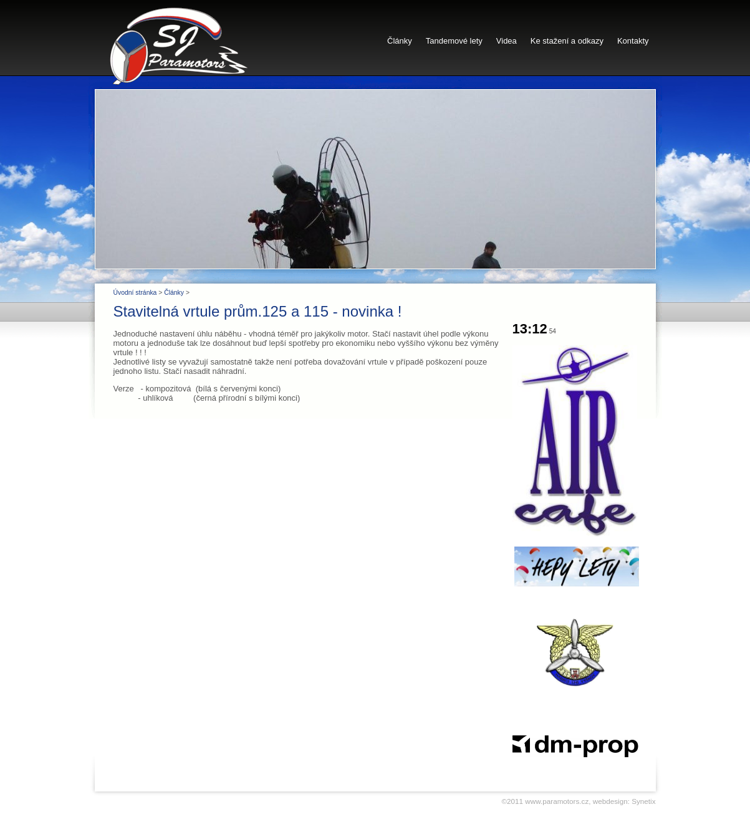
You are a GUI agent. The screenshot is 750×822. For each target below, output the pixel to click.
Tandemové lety (454, 40)
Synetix (643, 801)
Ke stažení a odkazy (567, 40)
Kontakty (633, 40)
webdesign (610, 801)
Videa (506, 40)
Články (399, 40)
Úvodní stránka (135, 292)
